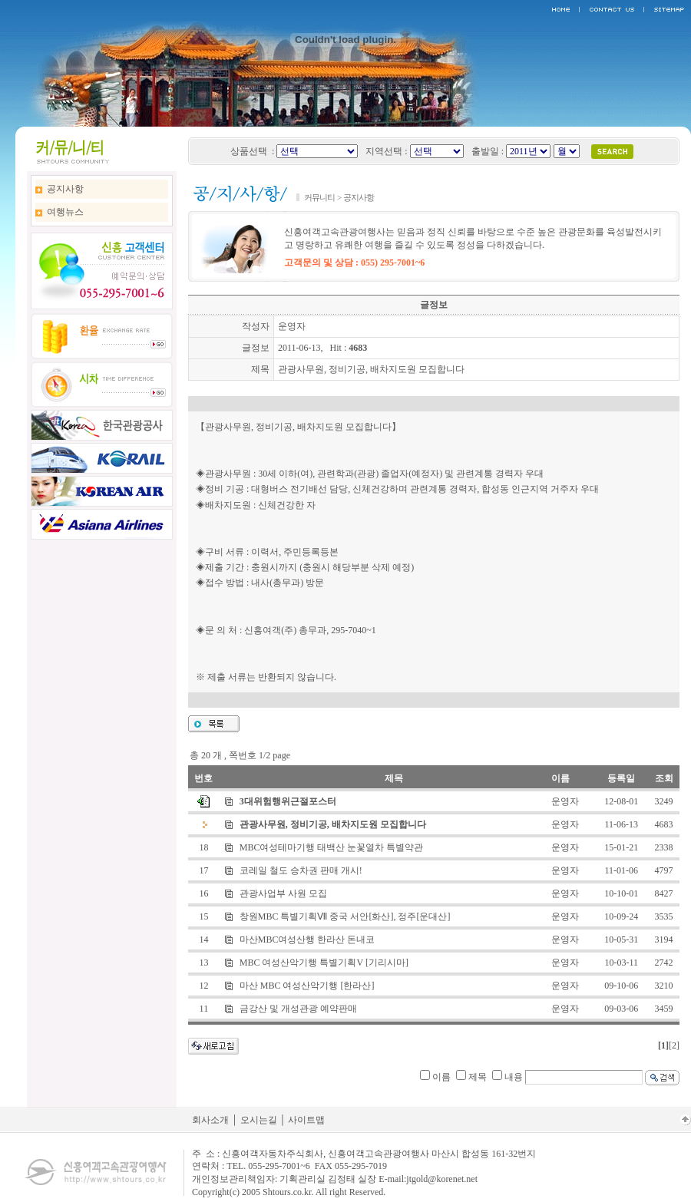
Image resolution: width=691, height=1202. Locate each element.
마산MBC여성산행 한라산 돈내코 (307, 939)
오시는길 (258, 1119)
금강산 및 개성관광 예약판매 (298, 1008)
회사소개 (210, 1119)
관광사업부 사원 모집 (283, 893)
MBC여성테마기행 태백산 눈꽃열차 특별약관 (332, 847)
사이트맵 (306, 1119)
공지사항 (65, 188)
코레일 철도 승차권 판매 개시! (301, 870)
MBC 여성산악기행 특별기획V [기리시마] (324, 962)
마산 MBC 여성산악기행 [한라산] (307, 985)
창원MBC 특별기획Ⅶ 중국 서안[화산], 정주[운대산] (345, 916)
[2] (674, 1045)
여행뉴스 (65, 211)
